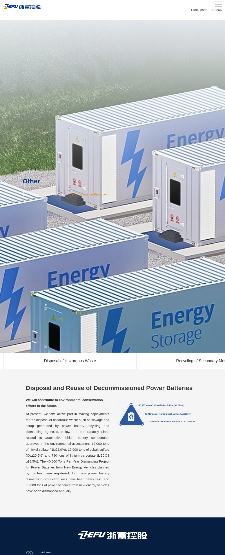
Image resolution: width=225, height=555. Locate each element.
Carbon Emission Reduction (88, 194)
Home (34, 194)
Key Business (54, 194)
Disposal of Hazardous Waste (70, 361)
